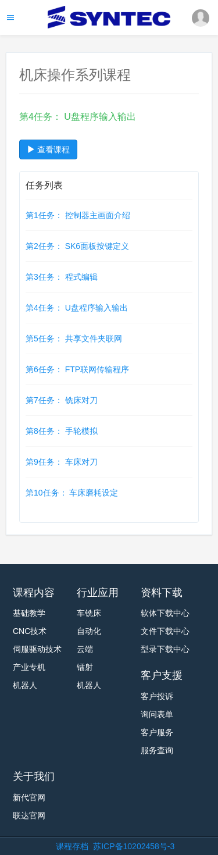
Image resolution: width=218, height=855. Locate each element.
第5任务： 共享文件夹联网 (74, 338)
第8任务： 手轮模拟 (62, 431)
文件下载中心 (165, 631)
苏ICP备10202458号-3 (133, 846)
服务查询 (157, 750)
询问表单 (157, 714)
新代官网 (29, 797)
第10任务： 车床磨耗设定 (72, 492)
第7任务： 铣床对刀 (62, 400)
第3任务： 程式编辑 (62, 277)
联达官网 (29, 815)
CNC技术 (30, 631)
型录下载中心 (165, 649)
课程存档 (72, 846)
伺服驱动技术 (37, 649)
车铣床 (89, 613)
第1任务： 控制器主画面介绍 (78, 215)
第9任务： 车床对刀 (62, 461)
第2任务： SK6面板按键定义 (77, 246)
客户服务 (157, 732)
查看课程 (48, 149)
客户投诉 (157, 696)
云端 (85, 649)
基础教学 (29, 613)
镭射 (85, 667)
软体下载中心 (165, 613)
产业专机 (29, 667)
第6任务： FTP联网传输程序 (77, 369)
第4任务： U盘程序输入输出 (77, 307)
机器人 (25, 685)
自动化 (89, 631)
